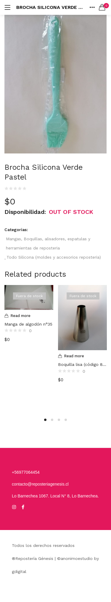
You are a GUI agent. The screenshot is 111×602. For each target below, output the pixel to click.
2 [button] (52, 420)
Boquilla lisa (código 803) (82, 364)
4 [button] (66, 420)
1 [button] (45, 420)
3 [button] (59, 420)
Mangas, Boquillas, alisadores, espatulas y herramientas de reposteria (48, 243)
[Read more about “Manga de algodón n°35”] (28, 315)
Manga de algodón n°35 (28, 324)
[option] (29, 347)
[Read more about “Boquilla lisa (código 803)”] (82, 356)
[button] (102, 7)
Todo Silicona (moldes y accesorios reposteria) (54, 257)
